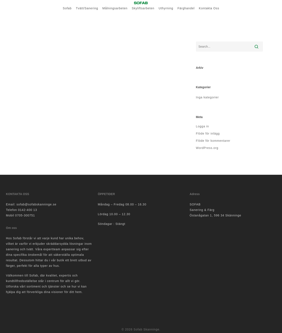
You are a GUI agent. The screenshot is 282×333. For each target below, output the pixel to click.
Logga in (202, 126)
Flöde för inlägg (208, 133)
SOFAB (195, 204)
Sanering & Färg (202, 210)
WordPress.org (207, 148)
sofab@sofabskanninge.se (36, 204)
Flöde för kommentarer (213, 140)
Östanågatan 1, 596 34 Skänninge (215, 215)
